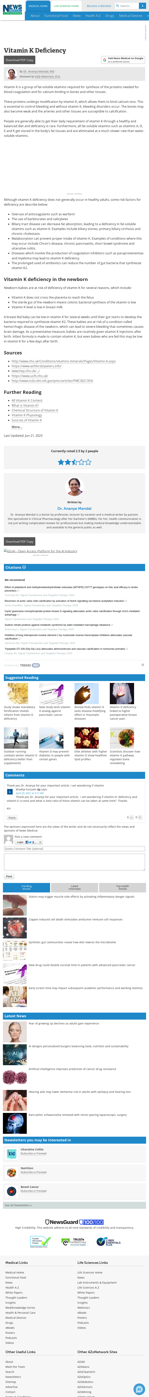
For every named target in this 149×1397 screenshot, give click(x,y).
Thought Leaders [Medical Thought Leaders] (16, 1308)
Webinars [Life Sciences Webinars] (83, 1318)
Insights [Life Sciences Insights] (82, 1313)
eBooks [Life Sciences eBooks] (82, 1323)
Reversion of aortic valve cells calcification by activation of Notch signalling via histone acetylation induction (66, 612)
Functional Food (15, 1288)
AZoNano (83, 1377)
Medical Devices (15, 1328)
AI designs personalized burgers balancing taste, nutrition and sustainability (78, 1056)
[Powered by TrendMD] (22, 675)
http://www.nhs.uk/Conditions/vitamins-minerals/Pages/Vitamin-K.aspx (64, 361)
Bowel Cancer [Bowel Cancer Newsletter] (30, 1197)
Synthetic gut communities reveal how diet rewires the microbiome (72, 952)
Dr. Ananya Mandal (74, 508)
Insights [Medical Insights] (10, 1313)
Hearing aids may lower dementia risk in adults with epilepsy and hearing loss (80, 1102)
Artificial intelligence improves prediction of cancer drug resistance (72, 1079)
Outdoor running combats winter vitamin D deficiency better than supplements (20, 767)
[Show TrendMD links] (142, 675)
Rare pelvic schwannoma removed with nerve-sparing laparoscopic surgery (78, 1125)
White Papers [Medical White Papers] (14, 1303)
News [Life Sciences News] (81, 1288)
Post (9, 886)
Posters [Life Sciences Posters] (82, 1328)
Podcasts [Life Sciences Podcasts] (83, 1333)
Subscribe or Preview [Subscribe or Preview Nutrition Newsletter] (34, 1182)
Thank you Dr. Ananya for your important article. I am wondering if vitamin (55, 796)
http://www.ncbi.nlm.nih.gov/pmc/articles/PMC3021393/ (52, 381)
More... (17, 427)
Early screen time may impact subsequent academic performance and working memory (86, 998)
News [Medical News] (9, 1293)
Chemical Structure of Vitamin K (35, 410)
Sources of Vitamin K (27, 420)
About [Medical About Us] (9, 1372)
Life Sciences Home (66, 6)
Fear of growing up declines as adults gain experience (64, 1033)
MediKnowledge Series (20, 1318)
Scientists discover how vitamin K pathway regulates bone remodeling (125, 767)
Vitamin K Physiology (27, 415)
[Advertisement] (74, 556)
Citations (15, 577)
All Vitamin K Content (27, 400)
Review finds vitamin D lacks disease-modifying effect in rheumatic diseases (90, 723)
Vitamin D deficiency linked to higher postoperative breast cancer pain (123, 723)
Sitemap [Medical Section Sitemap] (10, 1392)
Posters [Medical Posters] (10, 1343)
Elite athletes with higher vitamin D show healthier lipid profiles (90, 765)
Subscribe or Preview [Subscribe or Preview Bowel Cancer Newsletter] (34, 1201)
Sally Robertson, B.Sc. (48, 76)
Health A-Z (12, 1298)
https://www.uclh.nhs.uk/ (30, 376)
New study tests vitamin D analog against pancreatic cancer (54, 721)
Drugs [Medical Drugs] (9, 1333)
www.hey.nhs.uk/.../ (26, 371)
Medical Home (38, 6)
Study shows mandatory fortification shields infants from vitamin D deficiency (19, 723)
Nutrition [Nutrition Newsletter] (27, 1178)
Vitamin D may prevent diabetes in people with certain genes (54, 765)
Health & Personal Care (20, 1323)
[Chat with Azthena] (139, 1389)
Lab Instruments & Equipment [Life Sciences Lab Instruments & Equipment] (97, 1293)
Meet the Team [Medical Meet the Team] (15, 1377)
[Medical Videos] (9, 1353)
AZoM (81, 1372)
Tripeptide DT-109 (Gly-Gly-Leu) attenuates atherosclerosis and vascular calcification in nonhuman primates (66, 659)
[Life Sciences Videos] (81, 1338)
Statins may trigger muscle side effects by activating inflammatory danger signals (81, 907)
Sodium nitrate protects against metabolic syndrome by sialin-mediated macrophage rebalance (59, 636)
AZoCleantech (86, 1382)
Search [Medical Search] (9, 1382)
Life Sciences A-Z (88, 1298)
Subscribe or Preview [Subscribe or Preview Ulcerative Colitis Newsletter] (34, 1163)
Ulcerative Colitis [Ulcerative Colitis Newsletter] (32, 1159)
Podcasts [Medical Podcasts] (11, 1348)
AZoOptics (84, 1387)
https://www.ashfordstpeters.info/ (37, 366)
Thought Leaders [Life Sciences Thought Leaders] (88, 1308)
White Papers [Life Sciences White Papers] (86, 1303)
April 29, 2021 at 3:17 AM (30, 803)
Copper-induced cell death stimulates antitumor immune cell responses (76, 930)
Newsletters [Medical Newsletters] (13, 1387)
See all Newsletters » (18, 1215)
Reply (12, 828)
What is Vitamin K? (25, 405)
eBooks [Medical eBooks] (10, 1338)
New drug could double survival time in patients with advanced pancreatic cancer (82, 975)
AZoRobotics (85, 1392)
